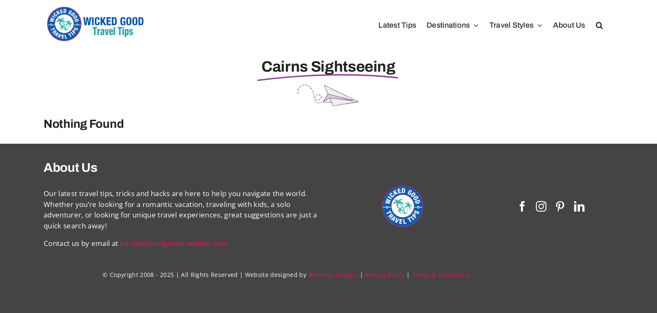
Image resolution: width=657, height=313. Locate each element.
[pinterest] (560, 206)
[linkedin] (579, 206)
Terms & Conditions (441, 275)
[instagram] (541, 206)
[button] (599, 25)
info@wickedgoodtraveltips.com (174, 243)
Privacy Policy (385, 275)
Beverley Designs (333, 275)
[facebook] (522, 206)
